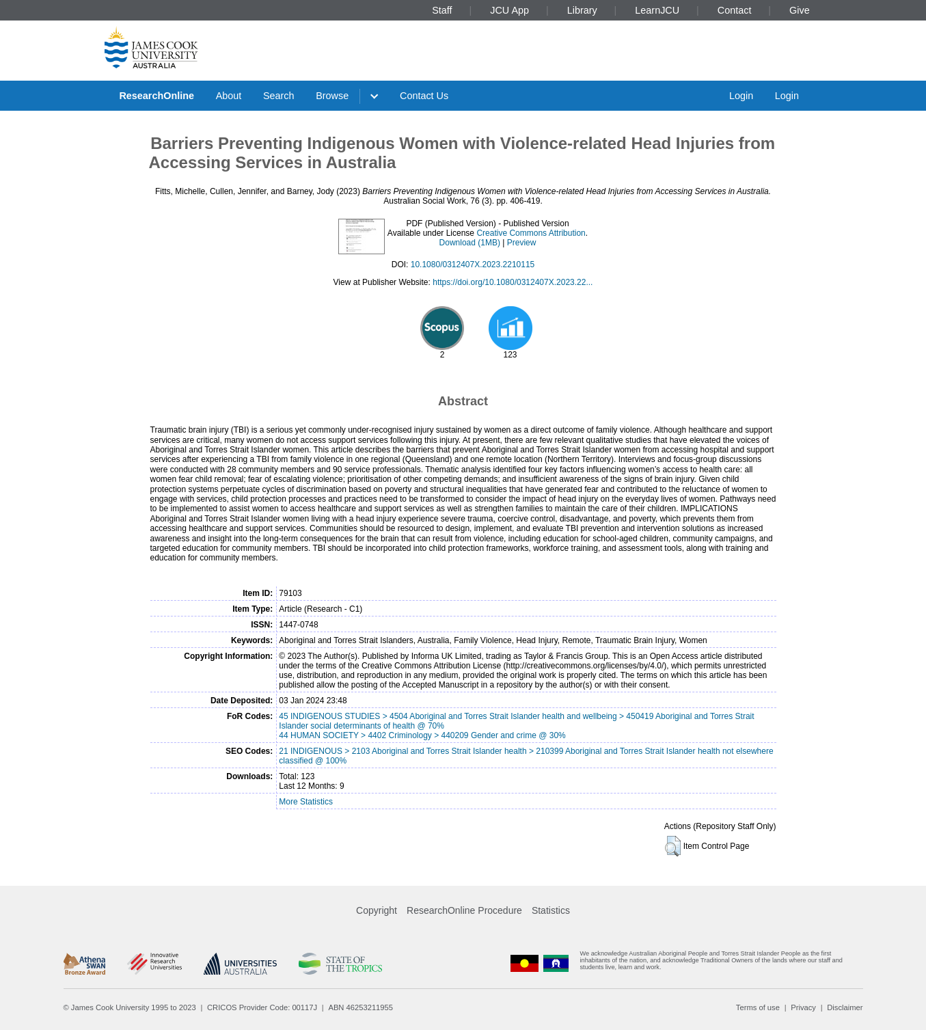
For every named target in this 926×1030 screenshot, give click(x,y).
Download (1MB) (469, 242)
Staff (442, 10)
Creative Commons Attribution (530, 233)
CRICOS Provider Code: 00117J (262, 1007)
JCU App (509, 10)
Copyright (376, 910)
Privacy (803, 1007)
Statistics (551, 910)
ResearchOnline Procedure (464, 910)
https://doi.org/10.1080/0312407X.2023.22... (513, 282)
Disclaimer (844, 1007)
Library (582, 10)
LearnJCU (657, 10)
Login (741, 95)
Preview (521, 242)
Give (799, 10)
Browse (332, 95)
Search (279, 95)
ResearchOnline (156, 95)
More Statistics (306, 802)
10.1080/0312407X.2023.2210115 (473, 264)
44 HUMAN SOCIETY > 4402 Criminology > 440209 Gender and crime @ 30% (422, 735)
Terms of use (758, 1007)
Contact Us (424, 95)
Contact (735, 10)
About (229, 95)
